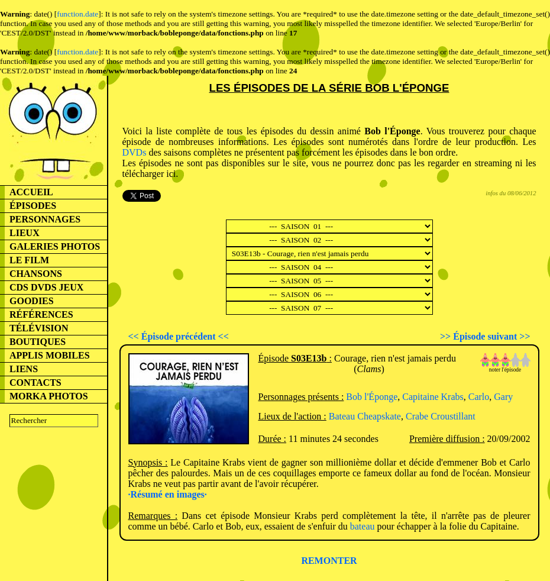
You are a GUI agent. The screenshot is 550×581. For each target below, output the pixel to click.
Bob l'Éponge (371, 397)
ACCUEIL (31, 192)
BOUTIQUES (37, 342)
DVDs (134, 152)
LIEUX (24, 233)
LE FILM (29, 260)
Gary (503, 397)
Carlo (479, 397)
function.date (77, 13)
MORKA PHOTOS (48, 396)
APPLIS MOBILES (49, 355)
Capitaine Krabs (433, 397)
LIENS (23, 369)
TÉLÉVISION (39, 328)
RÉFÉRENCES (41, 314)
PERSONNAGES (44, 219)
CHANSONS (35, 274)
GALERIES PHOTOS (54, 246)
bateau (362, 526)
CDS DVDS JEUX (46, 287)
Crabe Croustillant (440, 416)
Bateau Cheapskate (365, 416)
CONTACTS (35, 382)
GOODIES (31, 301)
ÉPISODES (32, 206)
